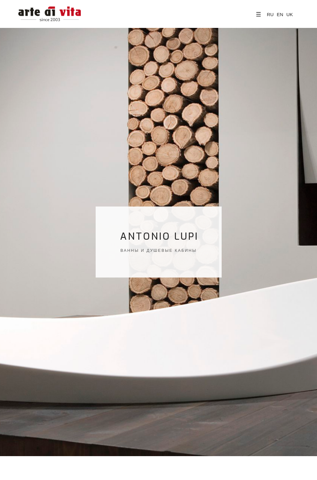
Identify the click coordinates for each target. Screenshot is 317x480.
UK (289, 14)
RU (270, 14)
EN (280, 14)
